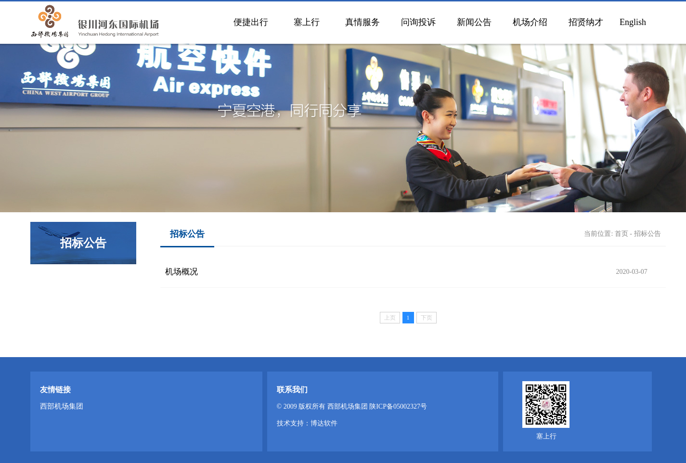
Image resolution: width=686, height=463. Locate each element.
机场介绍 (530, 22)
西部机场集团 (61, 406)
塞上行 (307, 22)
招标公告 (647, 233)
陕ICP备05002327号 (398, 406)
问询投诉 (418, 22)
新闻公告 (474, 22)
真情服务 (362, 22)
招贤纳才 (586, 22)
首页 (621, 233)
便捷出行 (250, 22)
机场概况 (181, 271)
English (633, 22)
